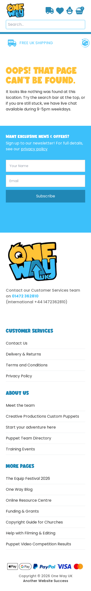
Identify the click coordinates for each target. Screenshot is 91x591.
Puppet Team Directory (28, 438)
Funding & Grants (22, 511)
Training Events (20, 449)
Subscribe (45, 196)
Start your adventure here (31, 427)
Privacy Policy (19, 376)
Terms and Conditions (27, 365)
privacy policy (34, 149)
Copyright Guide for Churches (34, 522)
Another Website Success (45, 580)
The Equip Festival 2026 (28, 478)
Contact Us (16, 343)
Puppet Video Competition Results (38, 544)
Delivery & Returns (23, 354)
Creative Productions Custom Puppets (42, 416)
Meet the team (20, 405)
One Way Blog (19, 489)
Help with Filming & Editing (30, 533)
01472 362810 (25, 296)
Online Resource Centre (28, 500)
